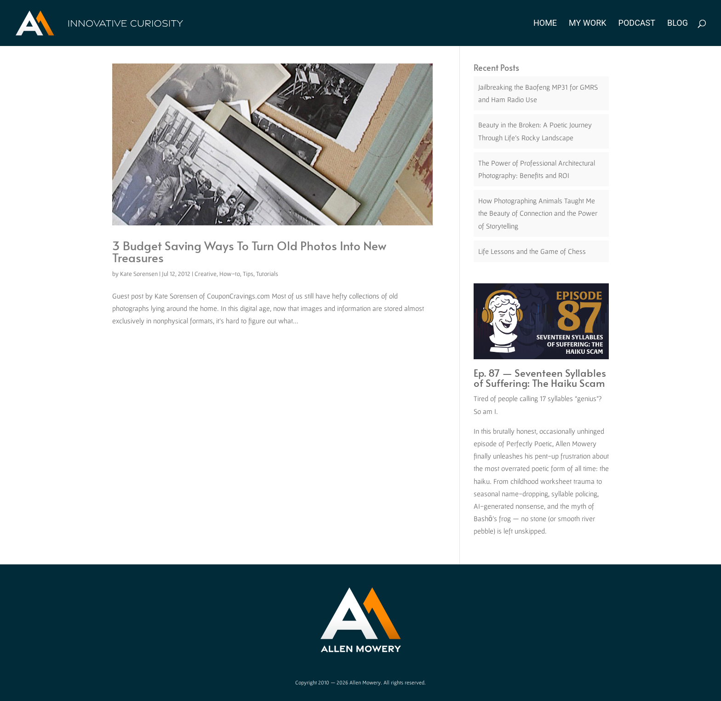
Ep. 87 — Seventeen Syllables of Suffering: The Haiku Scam (540, 378)
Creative (206, 273)
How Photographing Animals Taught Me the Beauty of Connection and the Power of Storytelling (537, 213)
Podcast (636, 24)
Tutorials (267, 273)
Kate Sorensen (139, 273)
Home (545, 24)
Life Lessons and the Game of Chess (532, 251)
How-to (229, 273)
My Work (587, 24)
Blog (677, 24)
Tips (248, 273)
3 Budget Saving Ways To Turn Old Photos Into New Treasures (249, 251)
